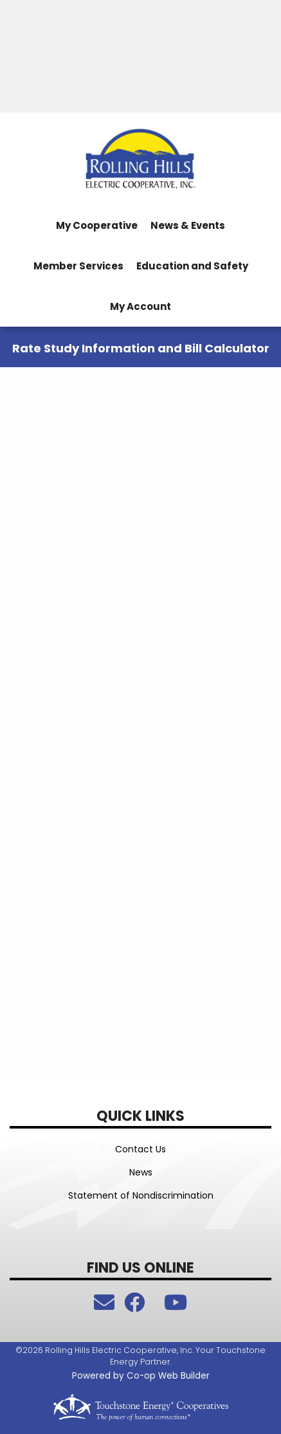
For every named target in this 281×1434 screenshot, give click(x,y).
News (140, 1172)
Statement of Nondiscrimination (140, 1195)
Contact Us (140, 1149)
